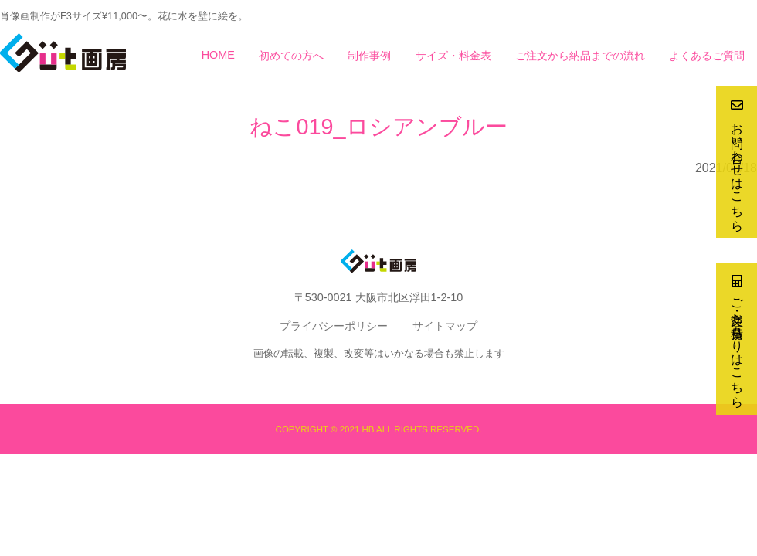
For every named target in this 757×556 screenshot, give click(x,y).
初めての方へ (291, 55)
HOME (218, 55)
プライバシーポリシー (334, 326)
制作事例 (369, 55)
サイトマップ (444, 326)
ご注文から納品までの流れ (580, 55)
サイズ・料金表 (453, 55)
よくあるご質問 (707, 55)
